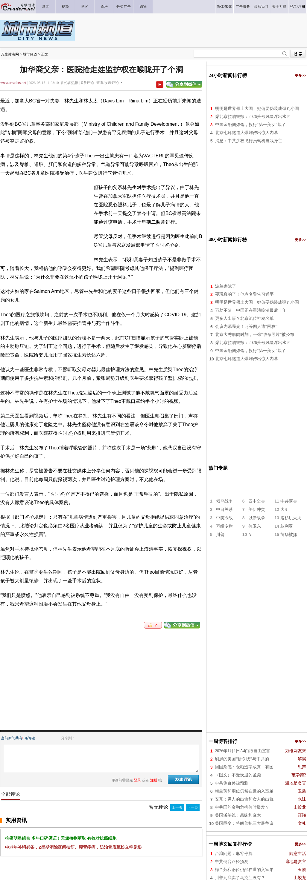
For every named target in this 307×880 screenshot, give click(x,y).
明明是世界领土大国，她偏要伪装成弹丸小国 (257, 108)
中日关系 (224, 509)
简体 (220, 6)
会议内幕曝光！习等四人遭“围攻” (246, 326)
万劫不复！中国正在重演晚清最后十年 (250, 310)
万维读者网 (10, 54)
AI (250, 534)
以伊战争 (256, 518)
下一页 (192, 807)
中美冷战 (224, 518)
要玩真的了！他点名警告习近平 (244, 294)
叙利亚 (286, 526)
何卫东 (254, 526)
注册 (301, 6)
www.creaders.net (13, 83)
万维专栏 (224, 526)
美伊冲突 (256, 509)
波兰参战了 (225, 286)
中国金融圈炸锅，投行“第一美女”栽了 (250, 124)
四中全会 (256, 501)
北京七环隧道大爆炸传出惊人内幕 (246, 132)
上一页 (177, 807)
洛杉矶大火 (290, 518)
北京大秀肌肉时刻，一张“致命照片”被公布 (254, 334)
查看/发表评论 (107, 83)
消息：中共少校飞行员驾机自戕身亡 (248, 141)
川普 (220, 534)
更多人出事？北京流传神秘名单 (244, 318)
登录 (293, 6)
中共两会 (288, 501)
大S (283, 509)
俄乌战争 (224, 501)
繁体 (228, 6)
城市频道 (30, 54)
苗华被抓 (288, 534)
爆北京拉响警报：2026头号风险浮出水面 (253, 116)
